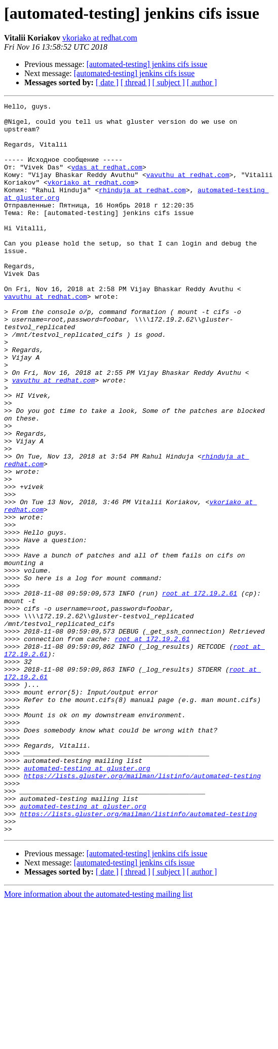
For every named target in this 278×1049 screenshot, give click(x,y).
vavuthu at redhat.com (187, 189)
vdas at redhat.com (106, 180)
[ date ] (107, 82)
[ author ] (202, 82)
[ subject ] (168, 82)
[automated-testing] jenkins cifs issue (147, 64)
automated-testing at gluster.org (87, 901)
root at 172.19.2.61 (199, 691)
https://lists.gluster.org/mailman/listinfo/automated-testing (142, 911)
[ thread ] (135, 82)
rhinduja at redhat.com (142, 208)
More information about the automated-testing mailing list (98, 1040)
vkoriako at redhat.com (99, 37)
